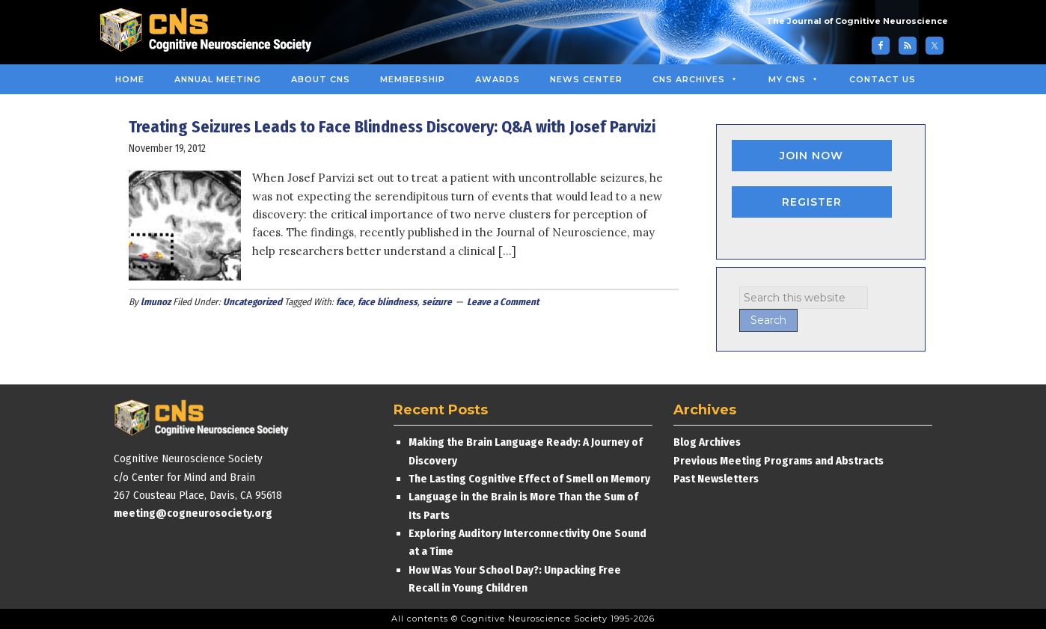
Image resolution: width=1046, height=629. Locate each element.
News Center (586, 79)
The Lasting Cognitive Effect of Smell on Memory (530, 478)
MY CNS (793, 79)
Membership (412, 79)
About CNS (320, 79)
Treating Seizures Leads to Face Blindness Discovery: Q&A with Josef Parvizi (392, 127)
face (344, 301)
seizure (437, 301)
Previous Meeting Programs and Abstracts (778, 460)
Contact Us (882, 79)
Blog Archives (707, 442)
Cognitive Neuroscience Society (211, 31)
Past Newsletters (716, 478)
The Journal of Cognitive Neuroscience (857, 21)
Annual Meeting (217, 79)
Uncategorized (252, 301)
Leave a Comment (503, 301)
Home (129, 79)
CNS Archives (695, 79)
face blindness (388, 301)
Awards (497, 79)
